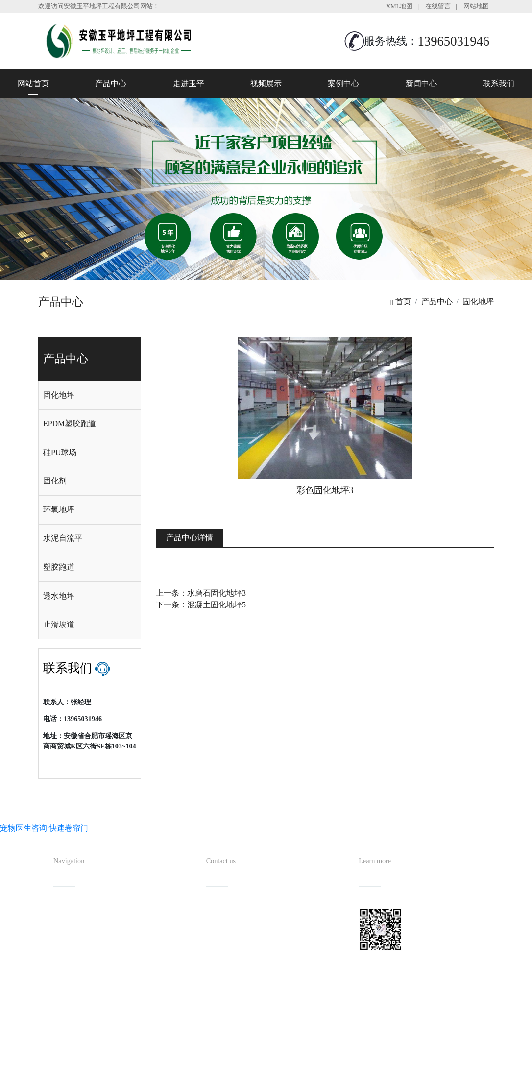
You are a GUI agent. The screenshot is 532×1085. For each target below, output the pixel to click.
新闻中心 (421, 83)
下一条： (201, 605)
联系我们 (498, 83)
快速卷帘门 (68, 828)
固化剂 (55, 481)
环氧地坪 (58, 510)
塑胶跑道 (58, 567)
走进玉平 (188, 83)
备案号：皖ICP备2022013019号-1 (311, 1058)
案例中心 (343, 83)
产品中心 (110, 83)
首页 (400, 301)
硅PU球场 (59, 452)
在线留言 (438, 6)
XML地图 (399, 6)
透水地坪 (58, 596)
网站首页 (33, 83)
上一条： (201, 593)
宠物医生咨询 (23, 828)
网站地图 (476, 6)
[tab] (90, 395)
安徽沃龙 (285, 1074)
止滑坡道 (58, 624)
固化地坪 (478, 301)
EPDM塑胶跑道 (69, 423)
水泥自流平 (62, 538)
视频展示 (266, 83)
